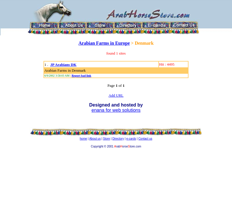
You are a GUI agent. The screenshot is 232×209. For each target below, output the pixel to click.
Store (106, 138)
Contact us (145, 138)
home (83, 138)
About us (95, 138)
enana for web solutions (116, 110)
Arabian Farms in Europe (104, 43)
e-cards (131, 138)
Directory (118, 138)
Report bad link (81, 75)
